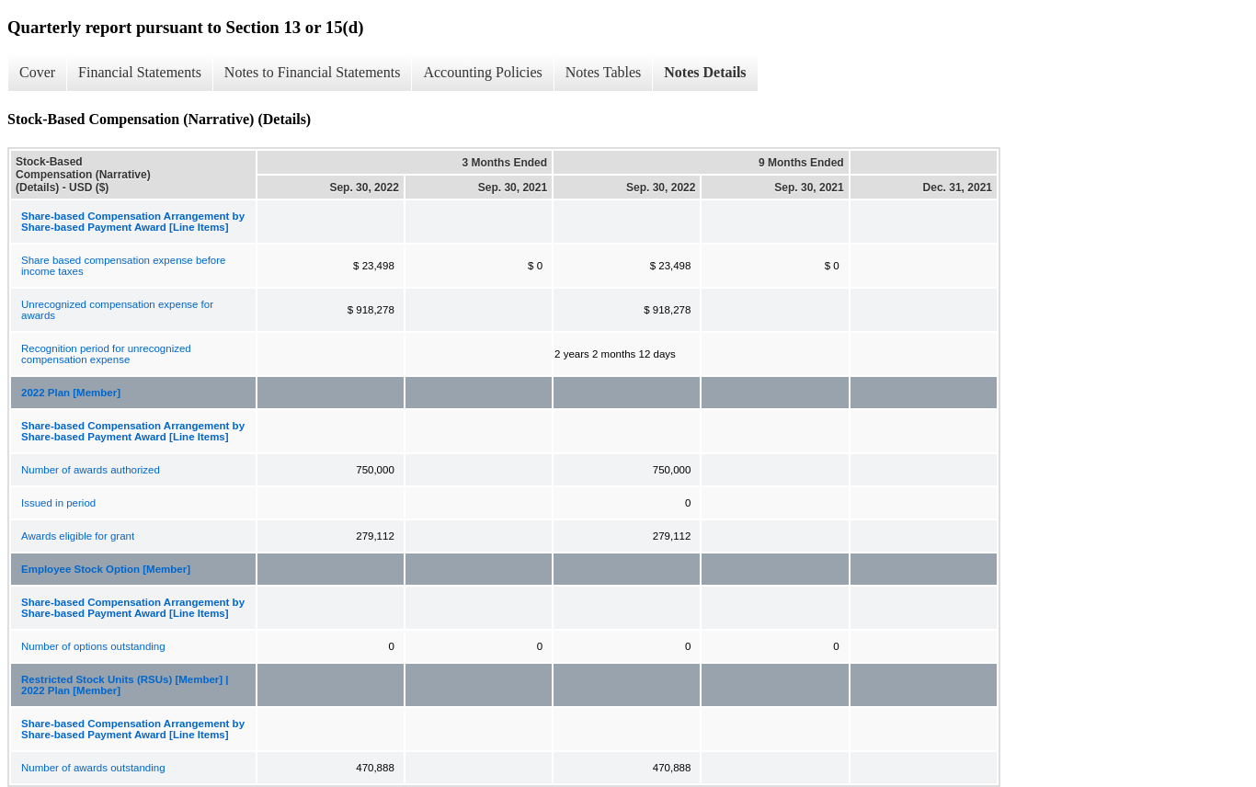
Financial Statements (139, 72)
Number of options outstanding (93, 646)
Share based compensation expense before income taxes (123, 266)
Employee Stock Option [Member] (105, 569)
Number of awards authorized (90, 469)
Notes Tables (603, 72)
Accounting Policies (482, 72)
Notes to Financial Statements (312, 72)
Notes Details (705, 72)
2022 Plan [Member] (70, 392)
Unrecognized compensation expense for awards (117, 310)
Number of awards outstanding (93, 767)
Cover (37, 72)
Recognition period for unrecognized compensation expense (106, 354)
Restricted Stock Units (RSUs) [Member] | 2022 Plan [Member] (125, 685)
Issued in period (58, 502)
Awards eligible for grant (77, 536)
